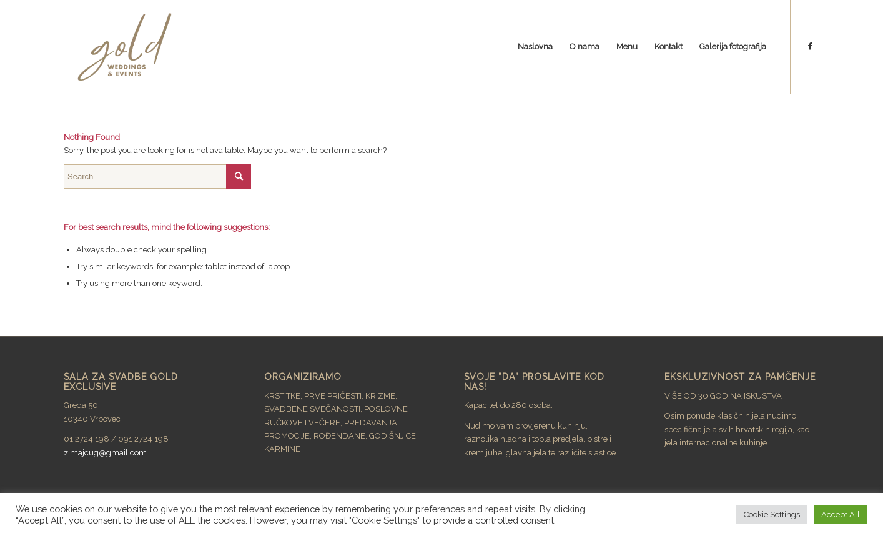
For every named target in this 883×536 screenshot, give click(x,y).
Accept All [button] (840, 514)
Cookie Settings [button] (772, 514)
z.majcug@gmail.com (105, 452)
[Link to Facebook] (810, 46)
